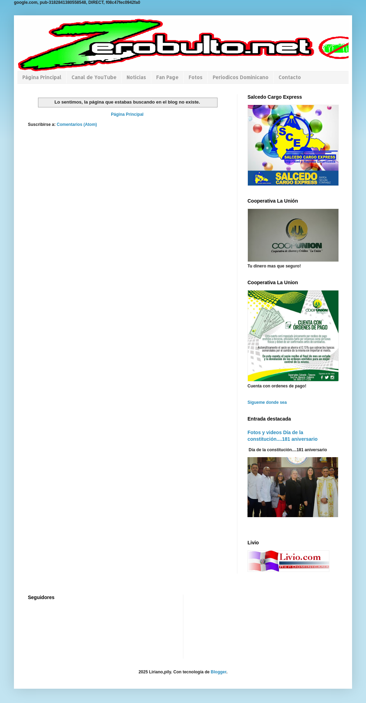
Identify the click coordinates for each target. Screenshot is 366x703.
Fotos (196, 77)
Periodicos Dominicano (240, 77)
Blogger (219, 672)
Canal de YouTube (93, 77)
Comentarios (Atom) (77, 124)
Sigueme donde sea (267, 402)
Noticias (136, 77)
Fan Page (167, 77)
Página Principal (41, 77)
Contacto (290, 77)
